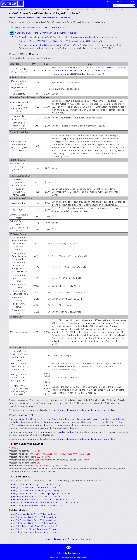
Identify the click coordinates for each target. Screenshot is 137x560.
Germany (81, 419)
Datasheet (21, 17)
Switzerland (111, 419)
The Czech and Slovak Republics (53, 419)
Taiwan (121, 419)
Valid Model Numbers (50, 17)
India (89, 419)
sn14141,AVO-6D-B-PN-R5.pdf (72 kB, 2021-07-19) (37, 484)
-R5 (37, 210)
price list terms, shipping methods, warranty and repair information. (83, 410)
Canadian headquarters (68, 432)
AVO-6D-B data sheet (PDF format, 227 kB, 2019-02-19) (41, 27)
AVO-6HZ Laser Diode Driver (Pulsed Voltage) (35, 532)
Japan (95, 419)
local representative (49, 422)
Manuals (30, 17)
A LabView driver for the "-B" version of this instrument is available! (47, 33)
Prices (38, 17)
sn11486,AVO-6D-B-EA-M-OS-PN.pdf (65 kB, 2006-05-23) (40, 505)
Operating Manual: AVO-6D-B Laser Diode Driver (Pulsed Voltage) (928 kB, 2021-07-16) (60, 41)
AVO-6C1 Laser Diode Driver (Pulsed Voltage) (35, 523)
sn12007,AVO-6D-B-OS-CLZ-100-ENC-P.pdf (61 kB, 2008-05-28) (43, 499)
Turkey (16, 422)
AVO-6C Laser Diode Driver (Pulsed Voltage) (34, 520)
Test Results (65, 17)
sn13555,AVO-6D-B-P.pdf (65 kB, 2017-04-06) (34, 487)
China (33, 419)
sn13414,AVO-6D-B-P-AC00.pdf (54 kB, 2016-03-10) (37, 490)
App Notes (129, 1)
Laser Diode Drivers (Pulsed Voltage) (60, 10)
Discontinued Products (112, 1)
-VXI (37, 146)
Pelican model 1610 (68, 338)
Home (47, 539)
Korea (101, 419)
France (73, 419)
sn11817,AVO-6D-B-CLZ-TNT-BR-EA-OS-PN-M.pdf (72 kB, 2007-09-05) (47, 502)
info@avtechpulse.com (68, 553)
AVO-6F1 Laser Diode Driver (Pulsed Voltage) (35, 526)
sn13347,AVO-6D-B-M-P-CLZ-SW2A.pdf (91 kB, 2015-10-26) (41, 493)
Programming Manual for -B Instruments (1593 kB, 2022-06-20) (49, 45)
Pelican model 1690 (61, 335)
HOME (11, 10)
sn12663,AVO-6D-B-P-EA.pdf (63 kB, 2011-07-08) (36, 496)
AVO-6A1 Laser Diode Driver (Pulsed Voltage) (35, 517)
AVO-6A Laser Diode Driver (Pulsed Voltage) (34, 514)
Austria (25, 419)
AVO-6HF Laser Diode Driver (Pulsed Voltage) (35, 529)
